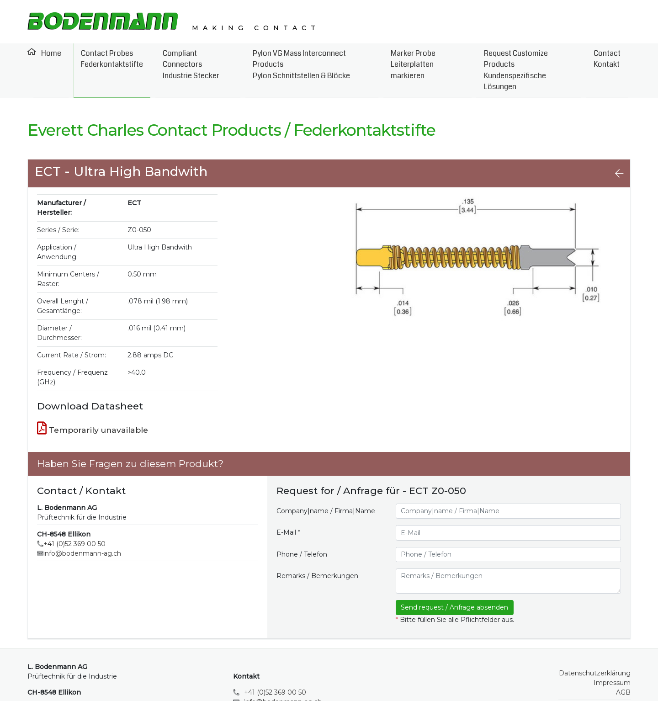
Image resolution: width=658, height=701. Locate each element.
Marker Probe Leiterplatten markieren (427, 57)
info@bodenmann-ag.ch (82, 528)
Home (48, 52)
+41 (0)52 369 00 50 (74, 519)
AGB (623, 667)
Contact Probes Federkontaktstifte (107, 57)
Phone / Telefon (301, 529)
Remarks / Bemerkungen (317, 551)
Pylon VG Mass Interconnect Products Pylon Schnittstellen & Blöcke (309, 57)
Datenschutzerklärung (595, 648)
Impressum (612, 657)
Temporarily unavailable (92, 403)
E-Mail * (288, 507)
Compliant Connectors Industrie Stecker (192, 57)
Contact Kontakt (612, 57)
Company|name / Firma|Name (325, 486)
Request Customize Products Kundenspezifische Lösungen (532, 57)
